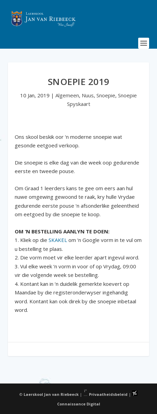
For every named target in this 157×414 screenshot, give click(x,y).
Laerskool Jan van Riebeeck (51, 394)
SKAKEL (58, 239)
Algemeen (67, 95)
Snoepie (105, 95)
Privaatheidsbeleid (105, 394)
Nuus (88, 95)
